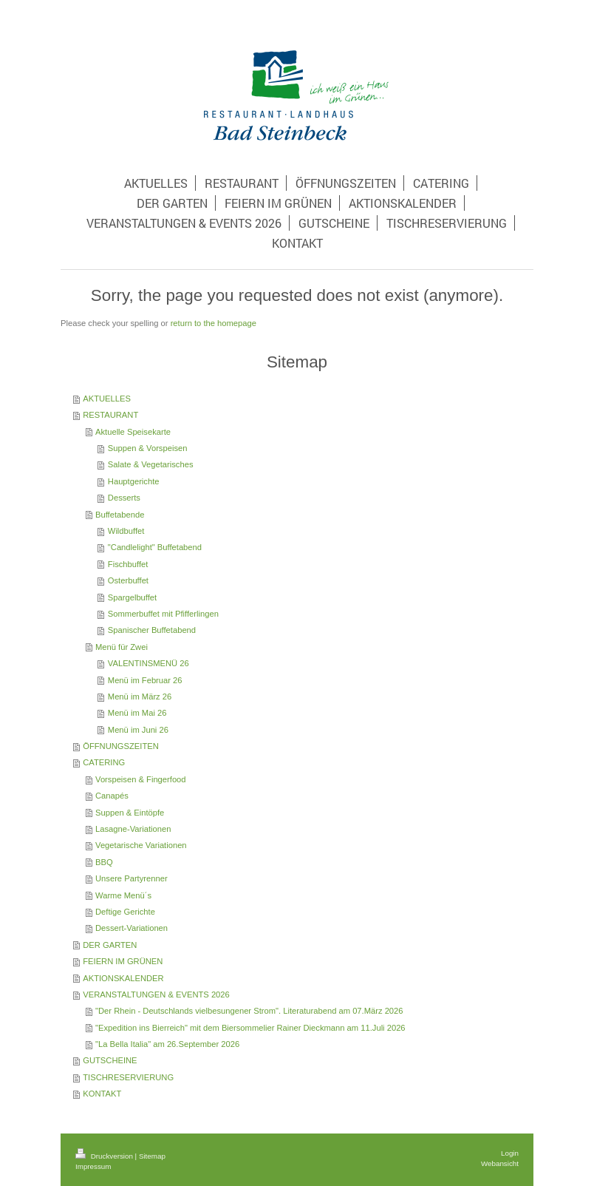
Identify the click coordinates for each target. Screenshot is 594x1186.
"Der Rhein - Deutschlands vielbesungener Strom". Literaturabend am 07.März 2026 (249, 1010)
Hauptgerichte (134, 481)
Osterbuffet (128, 580)
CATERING (104, 762)
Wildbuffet (126, 530)
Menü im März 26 (139, 696)
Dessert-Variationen (131, 928)
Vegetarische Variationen (141, 845)
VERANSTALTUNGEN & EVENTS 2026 (156, 994)
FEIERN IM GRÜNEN (123, 961)
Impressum (93, 1166)
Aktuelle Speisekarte (133, 431)
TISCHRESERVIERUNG (128, 1077)
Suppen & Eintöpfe (129, 812)
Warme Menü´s (123, 895)
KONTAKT (102, 1093)
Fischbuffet (128, 564)
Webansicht (500, 1163)
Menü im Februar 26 (145, 680)
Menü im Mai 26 (137, 712)
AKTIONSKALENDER (123, 978)
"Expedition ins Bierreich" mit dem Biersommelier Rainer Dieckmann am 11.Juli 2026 (250, 1027)
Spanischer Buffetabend (152, 630)
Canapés (112, 795)
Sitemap (152, 1156)
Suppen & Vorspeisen (148, 448)
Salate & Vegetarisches (151, 464)
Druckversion (105, 1156)
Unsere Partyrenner (131, 878)
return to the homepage (213, 323)
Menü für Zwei (121, 647)
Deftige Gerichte (125, 911)
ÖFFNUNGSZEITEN (121, 746)
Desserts (124, 497)
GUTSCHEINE (110, 1060)
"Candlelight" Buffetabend (155, 547)
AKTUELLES (107, 398)
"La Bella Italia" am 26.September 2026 (167, 1044)
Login (510, 1153)
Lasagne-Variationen (133, 828)
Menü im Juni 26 (138, 729)
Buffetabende (119, 514)
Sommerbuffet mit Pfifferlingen (163, 613)
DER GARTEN (110, 945)
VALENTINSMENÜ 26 (148, 663)
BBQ (104, 862)
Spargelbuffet (132, 597)
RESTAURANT (110, 414)
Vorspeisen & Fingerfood (140, 779)
